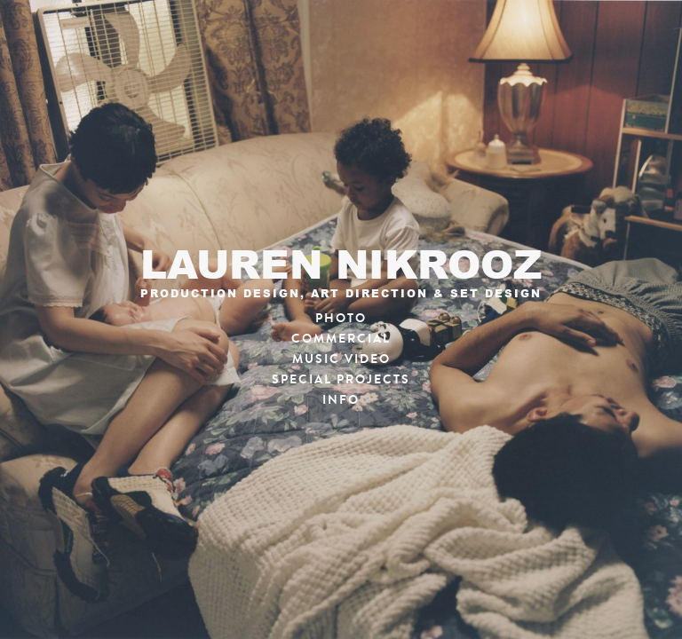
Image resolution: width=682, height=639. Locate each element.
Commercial (341, 338)
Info (341, 399)
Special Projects (341, 379)
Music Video (341, 359)
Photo (341, 318)
